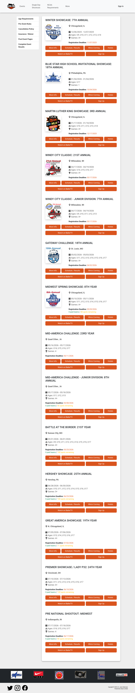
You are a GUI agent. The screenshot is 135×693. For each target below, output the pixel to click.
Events (22, 6)
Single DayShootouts (36, 6)
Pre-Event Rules (24, 24)
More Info (53, 48)
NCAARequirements (52, 6)
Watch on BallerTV (65, 54)
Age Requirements (25, 19)
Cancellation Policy (26, 29)
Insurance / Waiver (26, 34)
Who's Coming (94, 48)
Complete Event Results (24, 45)
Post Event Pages (25, 39)
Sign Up (101, 54)
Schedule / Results (72, 48)
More (67, 6)
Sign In (120, 6)
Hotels (110, 48)
